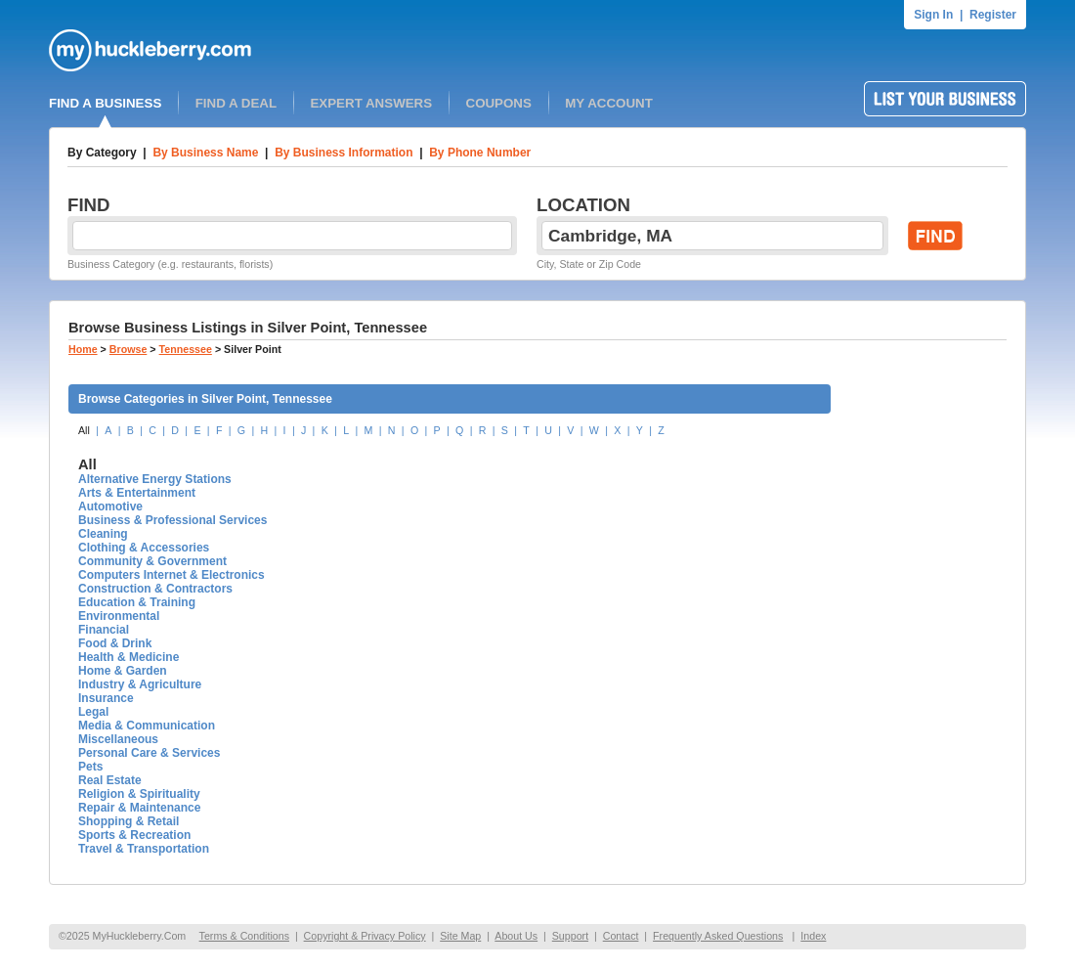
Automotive (110, 506)
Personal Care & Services (149, 753)
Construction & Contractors (155, 588)
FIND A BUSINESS (105, 103)
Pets (90, 766)
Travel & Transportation (143, 849)
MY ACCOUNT (609, 103)
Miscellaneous (118, 739)
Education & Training (136, 602)
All (84, 430)
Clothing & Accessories (143, 547)
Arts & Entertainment (136, 493)
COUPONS (499, 103)
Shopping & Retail (128, 821)
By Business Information (343, 152)
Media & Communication (146, 725)
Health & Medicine (128, 657)
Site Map (460, 936)
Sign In (933, 15)
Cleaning (103, 534)
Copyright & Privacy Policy (365, 936)
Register (992, 15)
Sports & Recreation (134, 835)
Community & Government (152, 561)
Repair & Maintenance (139, 808)
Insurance (106, 698)
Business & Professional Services (172, 520)
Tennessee (185, 349)
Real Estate (110, 780)
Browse (128, 349)
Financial (103, 630)
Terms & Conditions (244, 936)
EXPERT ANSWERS (371, 103)
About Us (516, 936)
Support (570, 936)
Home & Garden (122, 671)
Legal (93, 712)
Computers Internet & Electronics (171, 575)
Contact (621, 936)
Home (83, 349)
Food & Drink (114, 643)
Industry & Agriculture (139, 684)
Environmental (118, 616)
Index (813, 936)
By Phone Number (480, 152)
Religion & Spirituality (139, 794)
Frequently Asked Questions (718, 936)
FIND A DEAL (236, 103)
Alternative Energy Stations (155, 479)
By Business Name (205, 152)
